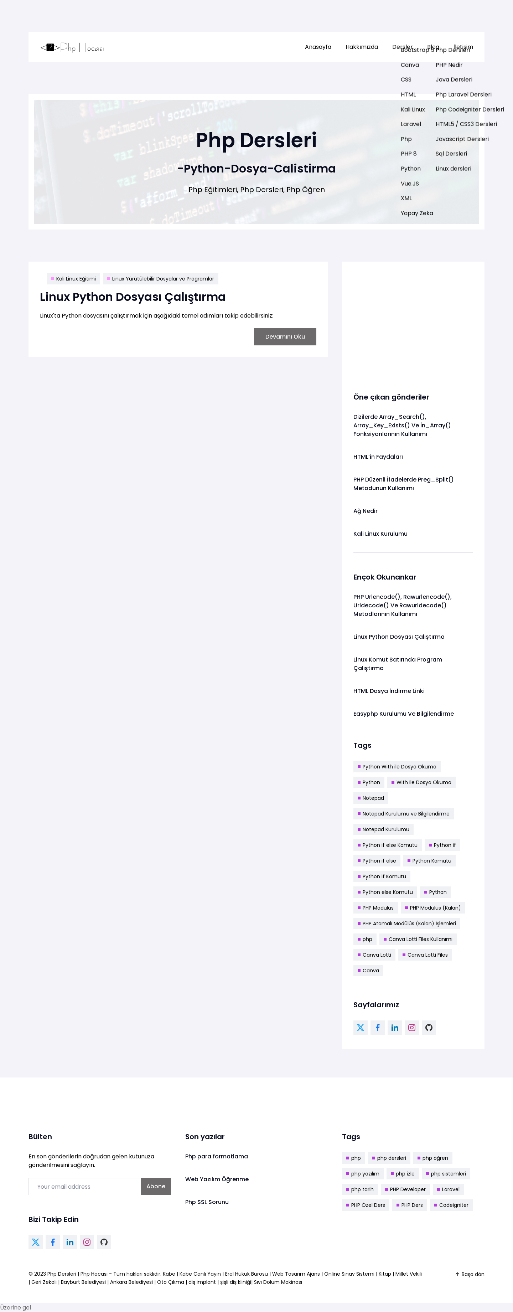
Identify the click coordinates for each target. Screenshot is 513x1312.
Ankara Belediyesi (131, 1282)
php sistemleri (446, 1173)
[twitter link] (360, 1027)
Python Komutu (429, 860)
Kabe (170, 1273)
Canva (368, 970)
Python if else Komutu (388, 845)
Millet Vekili (408, 1273)
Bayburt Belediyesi (83, 1282)
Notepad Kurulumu (383, 829)
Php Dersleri (62, 1273)
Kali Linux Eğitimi (73, 278)
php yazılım (362, 1173)
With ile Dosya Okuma (421, 782)
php (365, 939)
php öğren (433, 1158)
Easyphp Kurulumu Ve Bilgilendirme (403, 714)
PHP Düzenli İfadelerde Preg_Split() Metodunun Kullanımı (403, 483)
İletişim (463, 47)
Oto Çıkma (170, 1282)
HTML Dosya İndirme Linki (389, 691)
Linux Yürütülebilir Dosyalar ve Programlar (160, 278)
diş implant (202, 1282)
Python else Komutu (385, 892)
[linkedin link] (395, 1027)
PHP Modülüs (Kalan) (433, 907)
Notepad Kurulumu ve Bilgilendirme (404, 813)
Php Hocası (95, 1273)
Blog (433, 47)
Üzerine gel (15, 1307)
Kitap (385, 1273)
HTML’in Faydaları (378, 457)
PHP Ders (410, 1205)
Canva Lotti (374, 954)
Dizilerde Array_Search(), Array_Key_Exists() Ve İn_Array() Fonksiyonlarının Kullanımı (402, 425)
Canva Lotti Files (425, 954)
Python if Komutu (382, 876)
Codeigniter (451, 1205)
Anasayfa (318, 47)
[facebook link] (377, 1027)
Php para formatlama (216, 1156)
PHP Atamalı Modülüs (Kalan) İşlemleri (407, 923)
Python (369, 782)
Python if (442, 845)
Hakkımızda (362, 47)
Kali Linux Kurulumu (380, 534)
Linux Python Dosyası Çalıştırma (133, 297)
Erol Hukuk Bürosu (247, 1273)
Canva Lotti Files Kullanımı (418, 939)
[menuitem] (318, 47)
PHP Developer (405, 1189)
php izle (403, 1173)
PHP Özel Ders (365, 1205)
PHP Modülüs (376, 907)
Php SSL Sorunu (207, 1202)
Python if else (377, 860)
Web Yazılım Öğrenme (217, 1179)
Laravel (448, 1189)
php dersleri (389, 1158)
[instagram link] (412, 1027)
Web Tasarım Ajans (296, 1273)
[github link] (429, 1027)
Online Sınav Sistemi (349, 1273)
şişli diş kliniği (235, 1282)
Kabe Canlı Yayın (201, 1273)
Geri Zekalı (44, 1282)
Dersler (402, 47)
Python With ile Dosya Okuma (397, 766)
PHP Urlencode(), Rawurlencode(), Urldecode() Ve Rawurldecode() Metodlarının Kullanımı (402, 605)
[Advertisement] (413, 323)
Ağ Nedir (365, 511)
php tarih (360, 1189)
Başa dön (469, 1274)
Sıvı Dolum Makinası (278, 1282)
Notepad (371, 798)
